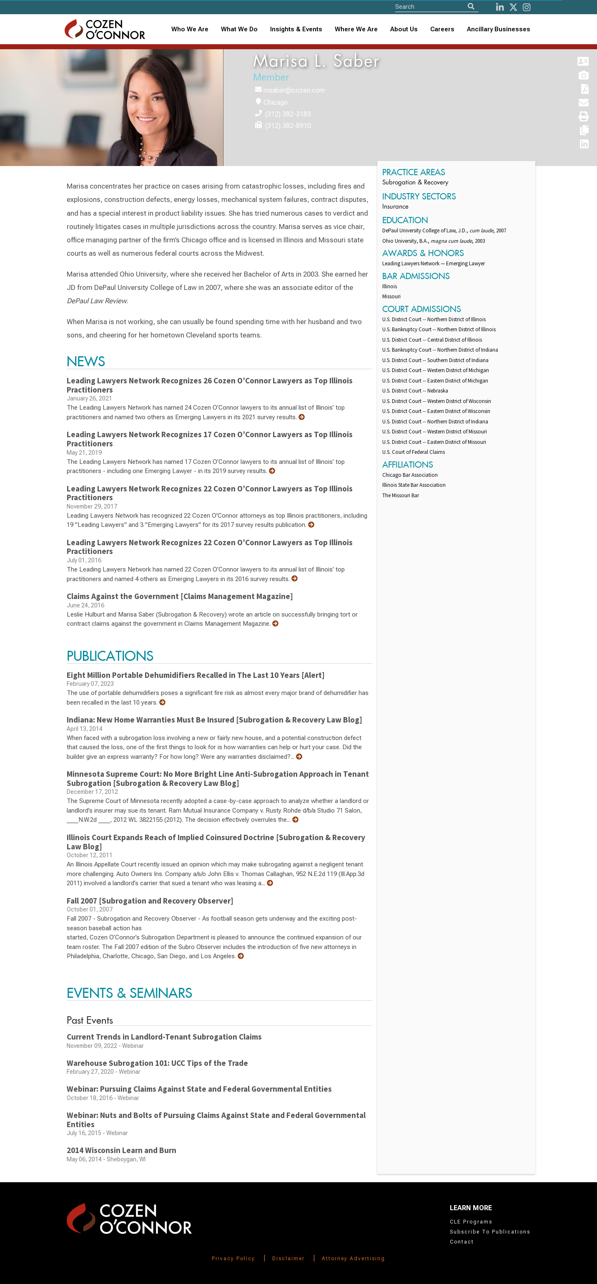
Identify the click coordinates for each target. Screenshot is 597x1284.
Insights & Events (296, 29)
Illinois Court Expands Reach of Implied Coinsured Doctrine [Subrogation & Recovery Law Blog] (216, 841)
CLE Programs (471, 1222)
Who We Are (189, 29)
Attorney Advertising (353, 1258)
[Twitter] (513, 7)
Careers (442, 29)
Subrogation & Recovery (415, 183)
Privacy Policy (233, 1258)
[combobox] (296, 29)
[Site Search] (437, 6)
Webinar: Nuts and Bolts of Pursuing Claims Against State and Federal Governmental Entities (216, 1119)
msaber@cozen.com (294, 90)
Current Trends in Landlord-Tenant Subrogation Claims (164, 1037)
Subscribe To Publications (490, 1232)
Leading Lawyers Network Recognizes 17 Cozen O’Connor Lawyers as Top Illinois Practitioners (210, 438)
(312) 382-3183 (288, 114)
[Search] (471, 6)
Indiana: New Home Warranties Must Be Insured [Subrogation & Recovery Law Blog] (214, 720)
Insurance (395, 207)
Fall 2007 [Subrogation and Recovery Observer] (150, 901)
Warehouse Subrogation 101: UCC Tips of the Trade (157, 1063)
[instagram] (526, 7)
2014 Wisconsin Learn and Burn (121, 1150)
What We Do (239, 29)
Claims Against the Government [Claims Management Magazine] (180, 596)
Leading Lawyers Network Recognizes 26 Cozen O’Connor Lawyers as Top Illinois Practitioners (210, 385)
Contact (462, 1242)
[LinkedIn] (500, 7)
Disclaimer (288, 1258)
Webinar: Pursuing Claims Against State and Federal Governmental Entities (199, 1089)
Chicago (275, 102)
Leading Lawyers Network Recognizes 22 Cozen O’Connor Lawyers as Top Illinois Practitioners (210, 493)
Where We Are (356, 29)
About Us (404, 29)
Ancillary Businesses (498, 29)
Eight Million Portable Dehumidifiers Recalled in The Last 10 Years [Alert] (196, 675)
